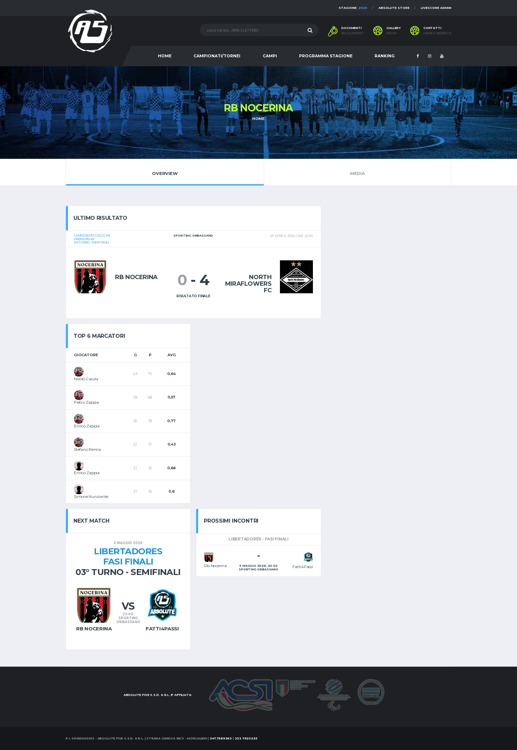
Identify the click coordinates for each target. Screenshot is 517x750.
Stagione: (353, 8)
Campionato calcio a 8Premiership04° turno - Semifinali (92, 239)
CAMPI (270, 55)
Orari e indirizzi (437, 33)
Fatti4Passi (162, 628)
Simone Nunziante (91, 496)
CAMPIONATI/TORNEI (217, 55)
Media (357, 172)
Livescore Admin (436, 8)
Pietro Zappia (86, 402)
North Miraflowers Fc (248, 284)
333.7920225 (246, 738)
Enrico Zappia (87, 425)
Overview (165, 172)
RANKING (385, 55)
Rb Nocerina (136, 277)
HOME (164, 55)
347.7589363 (221, 738)
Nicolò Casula (86, 378)
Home (258, 118)
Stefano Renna (87, 449)
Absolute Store (394, 8)
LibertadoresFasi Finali (128, 556)
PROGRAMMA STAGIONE (325, 55)
